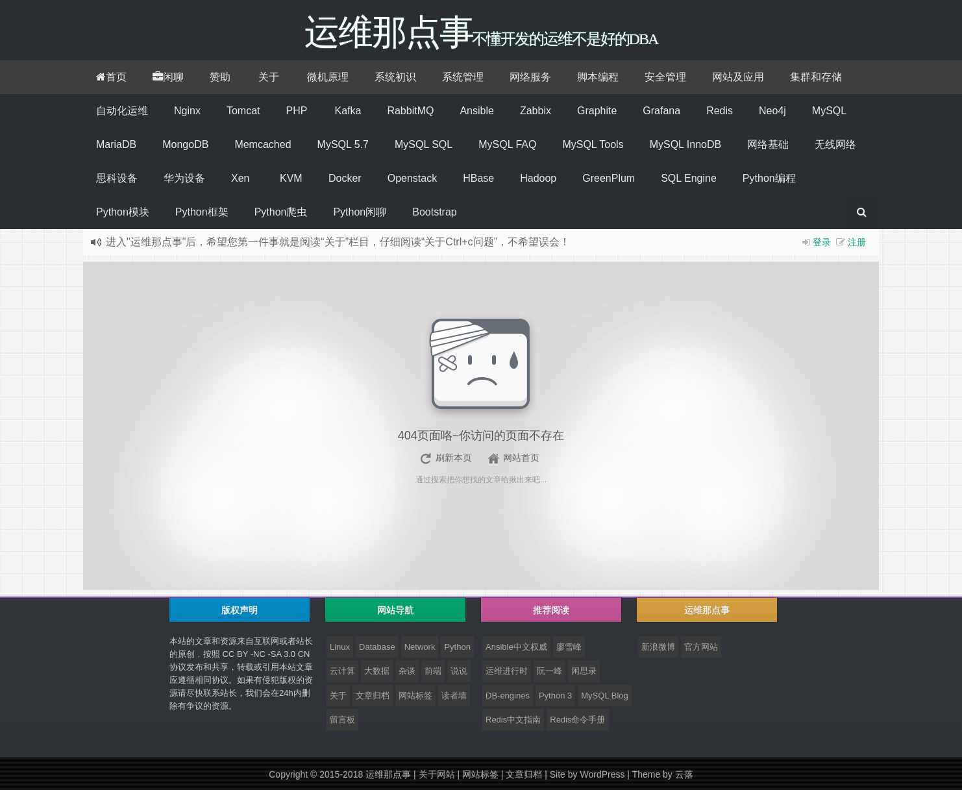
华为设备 (184, 178)
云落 (684, 774)
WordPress (602, 774)
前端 (433, 671)
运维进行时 (507, 671)
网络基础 (768, 144)
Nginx (187, 110)
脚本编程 (598, 76)
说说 (458, 671)
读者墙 (454, 695)
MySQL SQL (423, 144)
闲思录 (584, 671)
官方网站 (701, 647)
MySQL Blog (604, 695)
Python (457, 647)
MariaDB (116, 144)
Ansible (476, 110)
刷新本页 (454, 457)
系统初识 (395, 76)
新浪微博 (658, 647)
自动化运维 (122, 110)
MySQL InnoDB (686, 144)
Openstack (412, 178)
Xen (240, 178)
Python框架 (201, 211)
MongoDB (185, 144)
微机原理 (328, 76)
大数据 (376, 671)
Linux (340, 647)
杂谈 (407, 671)
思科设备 (117, 178)
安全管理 (665, 76)
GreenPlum (608, 178)
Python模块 (122, 211)
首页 (111, 76)
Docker (345, 178)
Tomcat (243, 110)
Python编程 (769, 178)
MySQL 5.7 (343, 144)
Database (377, 647)
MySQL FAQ (507, 144)
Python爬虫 (281, 211)
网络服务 (530, 76)
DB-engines (508, 695)
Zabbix (535, 110)
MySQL (829, 110)
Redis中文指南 (513, 719)
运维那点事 (388, 774)
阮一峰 (549, 671)
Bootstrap (434, 211)
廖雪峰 (569, 647)
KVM (291, 178)
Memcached (262, 144)
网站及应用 (738, 76)
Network (420, 647)
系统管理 (463, 76)
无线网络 (835, 144)
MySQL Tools (592, 144)
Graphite (597, 110)
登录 (822, 242)
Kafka (347, 110)
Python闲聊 (359, 211)
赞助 (220, 76)
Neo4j (772, 110)
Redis (719, 110)
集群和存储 (816, 76)
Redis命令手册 (577, 719)
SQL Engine (689, 178)
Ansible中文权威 (516, 647)
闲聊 (168, 76)
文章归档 (372, 695)
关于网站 (437, 774)
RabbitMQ (410, 110)
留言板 (342, 719)
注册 (857, 242)
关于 (268, 76)
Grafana (661, 110)
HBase (478, 178)
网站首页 (521, 457)
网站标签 (415, 695)
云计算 (342, 671)
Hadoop (538, 178)
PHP (296, 110)
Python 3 (555, 695)
